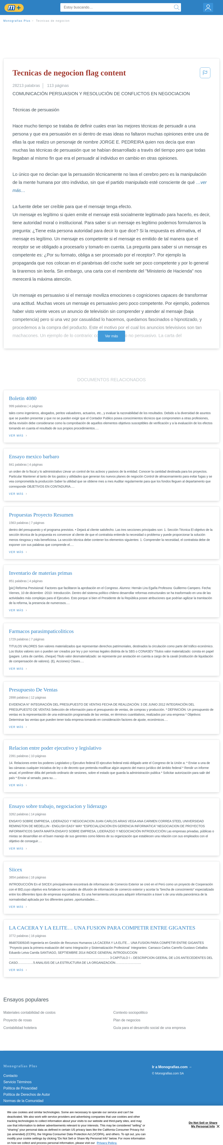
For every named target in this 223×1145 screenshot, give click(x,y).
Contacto (10, 1076)
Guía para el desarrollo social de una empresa (149, 1028)
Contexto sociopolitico (130, 1012)
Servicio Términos (17, 1082)
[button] (205, 74)
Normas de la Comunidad (23, 1101)
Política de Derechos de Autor (26, 1094)
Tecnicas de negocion (53, 20)
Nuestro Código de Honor (23, 1107)
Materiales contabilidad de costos (29, 1012)
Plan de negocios (126, 1020)
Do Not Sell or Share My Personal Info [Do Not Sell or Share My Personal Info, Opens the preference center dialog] (203, 1135)
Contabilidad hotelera (20, 1028)
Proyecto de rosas (17, 1020)
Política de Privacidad (20, 1088)
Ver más (111, 336)
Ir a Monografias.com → (172, 1067)
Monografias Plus (17, 20)
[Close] (218, 1137)
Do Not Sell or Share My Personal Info (33, 1113)
